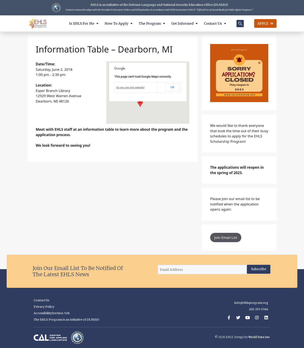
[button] (140, 103)
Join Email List (225, 237)
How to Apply (118, 23)
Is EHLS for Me (83, 23)
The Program (152, 23)
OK (172, 87)
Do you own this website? (130, 87)
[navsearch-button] (240, 23)
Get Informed (184, 23)
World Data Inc (259, 337)
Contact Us (215, 23)
